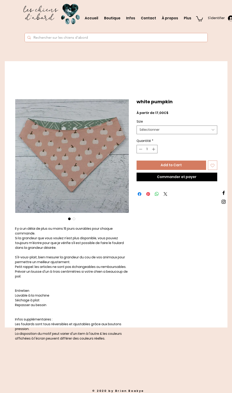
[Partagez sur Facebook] (139, 194)
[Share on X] (165, 194)
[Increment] (154, 149)
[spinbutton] (147, 149)
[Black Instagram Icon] (223, 201)
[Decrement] (140, 149)
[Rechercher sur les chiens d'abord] (115, 37)
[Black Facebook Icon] (223, 193)
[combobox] (177, 130)
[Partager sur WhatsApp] (157, 194)
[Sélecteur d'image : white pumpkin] (69, 219)
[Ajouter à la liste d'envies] (212, 165)
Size (140, 121)
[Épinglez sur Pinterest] (148, 194)
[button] (199, 18)
